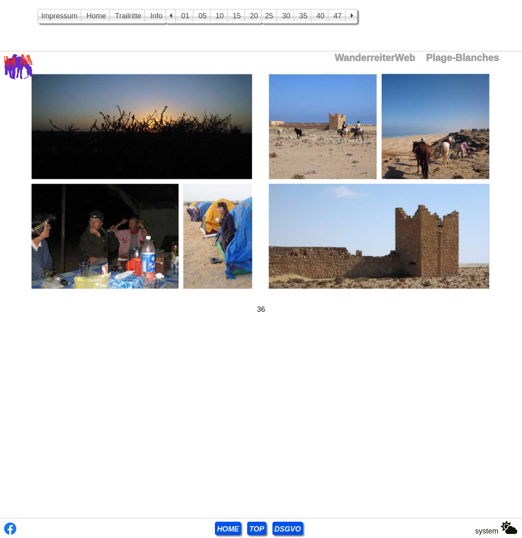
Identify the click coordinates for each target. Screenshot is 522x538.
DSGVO (287, 529)
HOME (228, 529)
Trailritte (128, 16)
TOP (256, 529)
